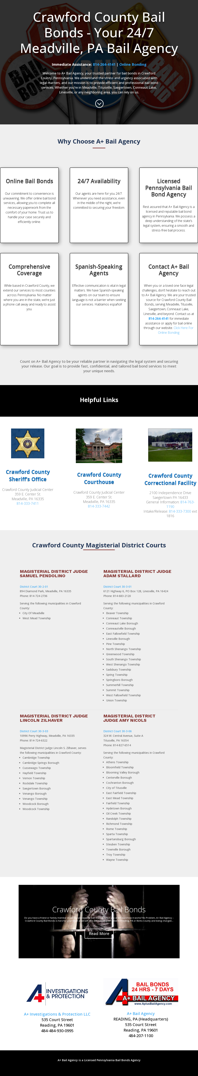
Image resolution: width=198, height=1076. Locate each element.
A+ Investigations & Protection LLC (57, 1014)
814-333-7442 (99, 506)
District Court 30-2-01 (34, 586)
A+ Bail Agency (141, 1013)
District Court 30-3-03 (34, 731)
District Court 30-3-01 (117, 586)
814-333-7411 (28, 503)
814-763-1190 (180, 504)
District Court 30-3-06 (117, 731)
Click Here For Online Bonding (176, 330)
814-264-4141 (104, 64)
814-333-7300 (180, 511)
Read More (99, 933)
